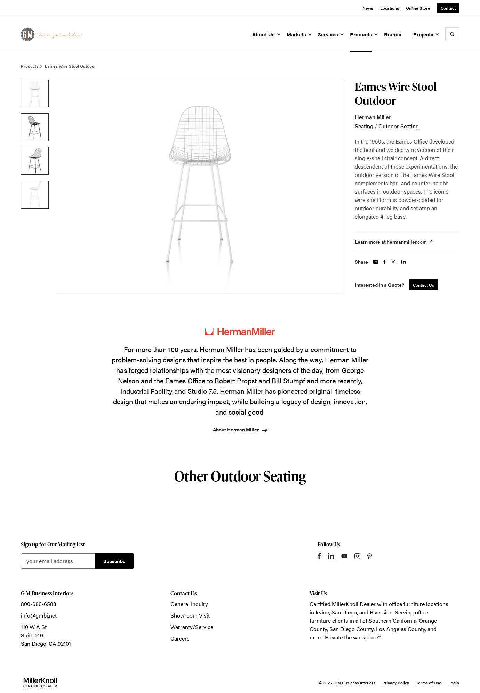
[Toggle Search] (452, 34)
